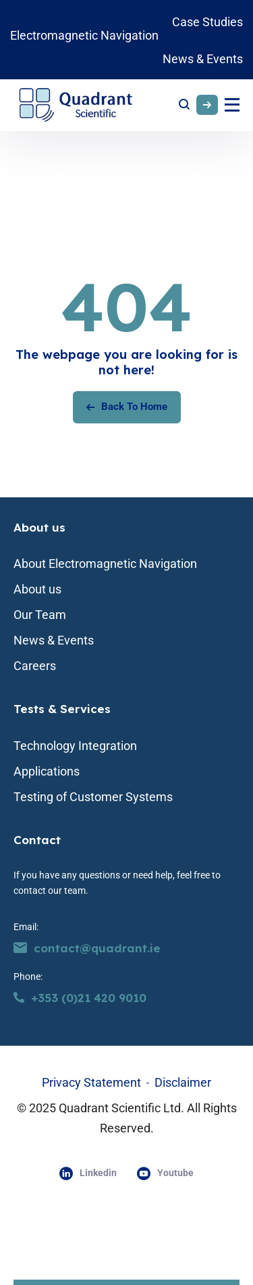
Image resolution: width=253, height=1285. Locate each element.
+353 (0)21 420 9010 (79, 998)
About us (39, 527)
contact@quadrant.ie (87, 948)
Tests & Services (62, 709)
